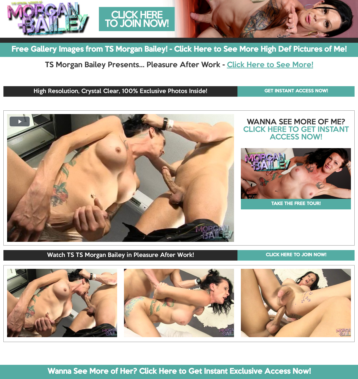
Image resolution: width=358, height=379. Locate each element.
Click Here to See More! (270, 65)
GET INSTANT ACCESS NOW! (296, 91)
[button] (19, 121)
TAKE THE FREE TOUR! (296, 204)
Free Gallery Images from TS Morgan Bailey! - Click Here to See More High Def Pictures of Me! (179, 49)
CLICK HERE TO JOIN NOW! (296, 255)
